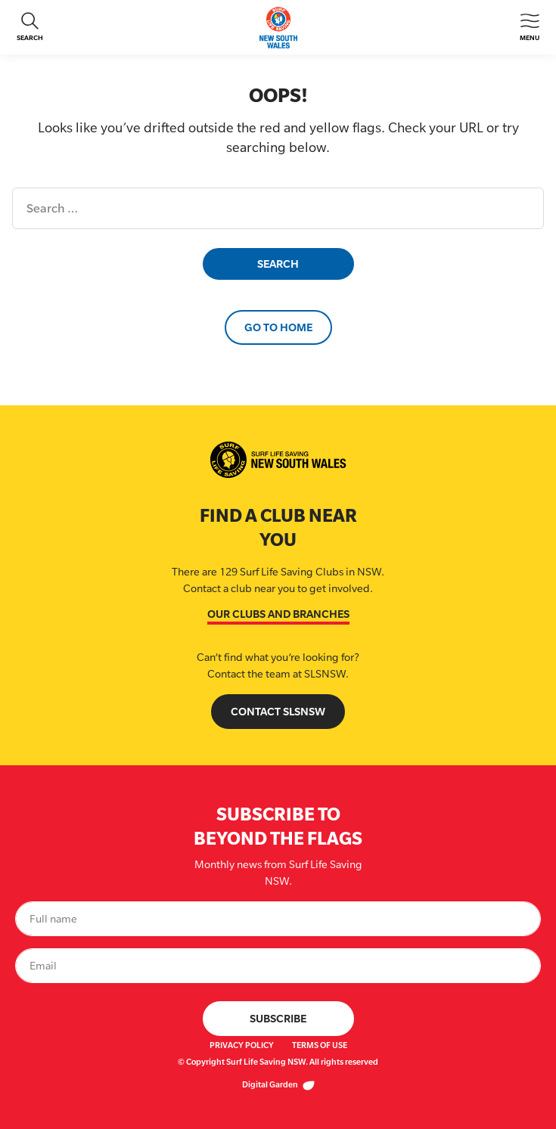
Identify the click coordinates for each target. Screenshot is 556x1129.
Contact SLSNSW (278, 711)
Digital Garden (278, 1084)
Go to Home (278, 327)
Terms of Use (319, 1045)
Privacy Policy (242, 1045)
